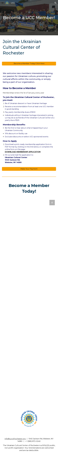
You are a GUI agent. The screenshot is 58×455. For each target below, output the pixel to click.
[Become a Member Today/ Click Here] (29, 63)
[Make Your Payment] (29, 169)
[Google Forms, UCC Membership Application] (29, 303)
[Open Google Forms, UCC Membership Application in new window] (52, 202)
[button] (2, 3)
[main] (29, 17)
